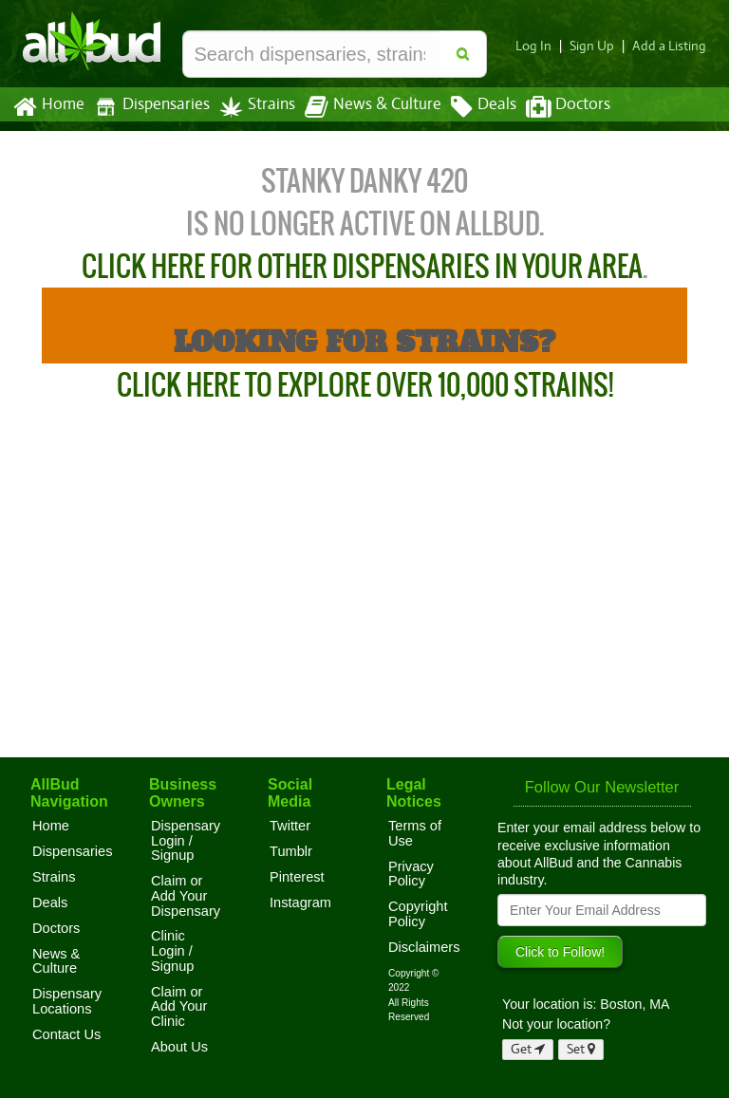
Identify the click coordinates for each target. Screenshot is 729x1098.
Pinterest (297, 876)
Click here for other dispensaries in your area (362, 266)
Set (581, 1049)
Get (528, 1049)
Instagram (300, 902)
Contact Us (66, 1034)
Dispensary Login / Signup (185, 840)
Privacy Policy (411, 874)
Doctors (552, 107)
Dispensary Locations (67, 1001)
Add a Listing (671, 46)
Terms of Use (414, 833)
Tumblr (291, 851)
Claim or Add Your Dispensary (185, 895)
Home (48, 107)
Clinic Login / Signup (173, 950)
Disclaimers (424, 947)
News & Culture (362, 107)
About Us (179, 1046)
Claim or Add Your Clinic (179, 1006)
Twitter (290, 825)
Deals (469, 107)
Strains (251, 107)
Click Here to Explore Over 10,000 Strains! (365, 384)
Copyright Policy (418, 914)
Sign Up (597, 46)
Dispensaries (148, 107)
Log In (541, 46)
